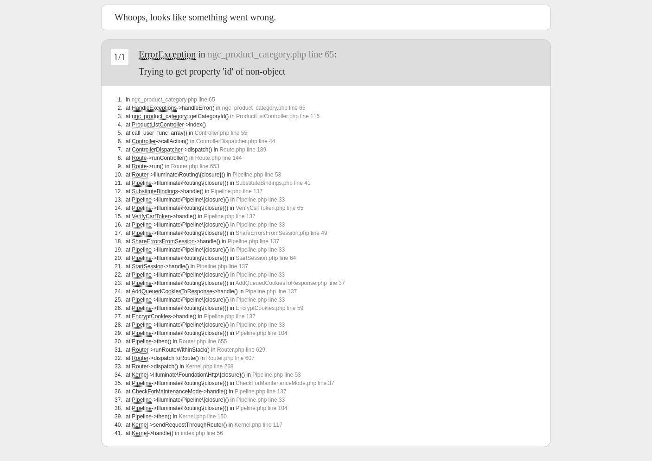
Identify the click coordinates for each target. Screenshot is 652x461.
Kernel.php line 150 (202, 416)
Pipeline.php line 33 (260, 199)
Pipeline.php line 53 (256, 174)
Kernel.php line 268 (209, 366)
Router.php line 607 (230, 358)
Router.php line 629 (241, 350)
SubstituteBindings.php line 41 (273, 183)
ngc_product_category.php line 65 (271, 54)
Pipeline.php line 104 (261, 333)
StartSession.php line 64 (266, 258)
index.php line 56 (202, 433)
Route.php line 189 (242, 149)
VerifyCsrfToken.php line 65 (269, 208)
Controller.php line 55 (221, 133)
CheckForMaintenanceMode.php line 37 (285, 383)
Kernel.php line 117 (258, 425)
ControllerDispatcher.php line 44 (235, 141)
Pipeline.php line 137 (236, 191)
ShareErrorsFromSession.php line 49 (281, 233)
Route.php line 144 (218, 158)
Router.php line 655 (203, 341)
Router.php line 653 (195, 166)
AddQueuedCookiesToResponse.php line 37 (290, 283)
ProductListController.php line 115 (278, 116)
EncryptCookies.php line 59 (269, 308)
